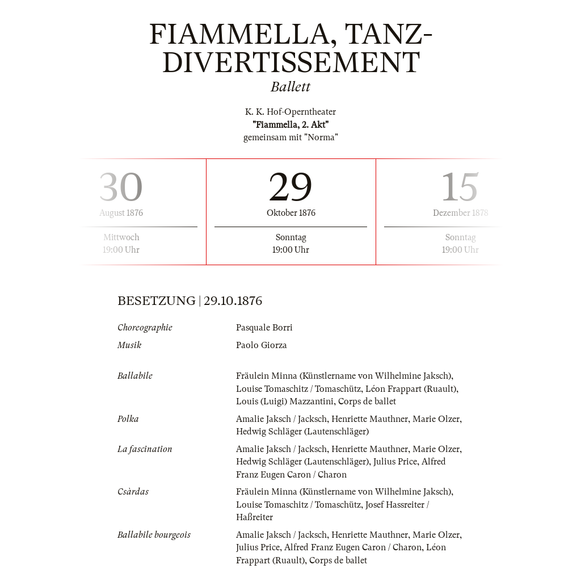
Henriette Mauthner (369, 419)
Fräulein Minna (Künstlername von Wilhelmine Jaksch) (343, 376)
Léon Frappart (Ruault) (410, 389)
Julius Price (395, 462)
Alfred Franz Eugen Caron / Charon (353, 547)
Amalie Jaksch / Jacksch (281, 419)
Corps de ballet (367, 401)
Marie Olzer (436, 419)
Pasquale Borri (264, 328)
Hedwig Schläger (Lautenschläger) (302, 431)
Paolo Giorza (261, 345)
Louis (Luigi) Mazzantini (285, 401)
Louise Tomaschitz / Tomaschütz (298, 389)
